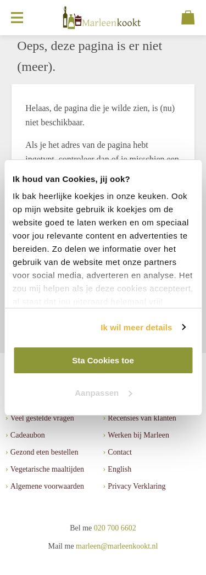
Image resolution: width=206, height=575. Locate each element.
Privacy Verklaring (136, 486)
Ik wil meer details (136, 327)
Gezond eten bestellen (44, 452)
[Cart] (188, 17)
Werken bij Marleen (138, 435)
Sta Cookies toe (103, 360)
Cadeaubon (27, 435)
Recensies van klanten (142, 418)
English (119, 469)
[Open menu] (17, 17)
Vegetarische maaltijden (47, 469)
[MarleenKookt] (102, 17)
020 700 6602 (115, 528)
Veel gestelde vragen (42, 418)
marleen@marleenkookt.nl (117, 546)
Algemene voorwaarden (47, 486)
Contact (120, 452)
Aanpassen (103, 392)
